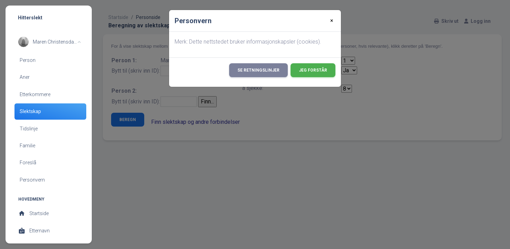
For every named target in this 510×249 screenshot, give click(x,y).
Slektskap (30, 111)
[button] (49, 42)
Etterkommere (35, 94)
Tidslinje (29, 128)
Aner (25, 77)
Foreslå (28, 162)
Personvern (32, 180)
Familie (27, 145)
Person (28, 60)
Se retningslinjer (258, 70)
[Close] (331, 21)
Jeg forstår (313, 70)
